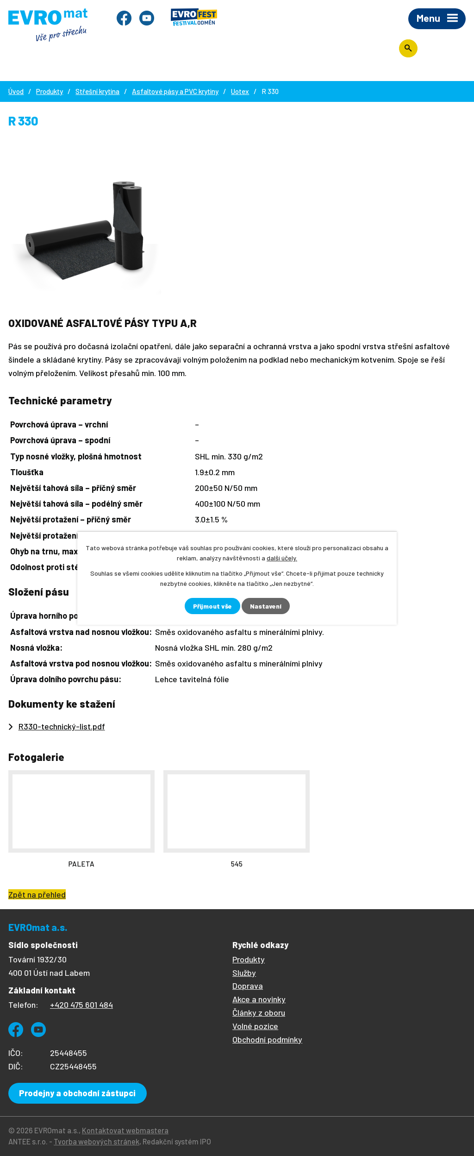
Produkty (49, 91)
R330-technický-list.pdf (62, 726)
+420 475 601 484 (81, 1004)
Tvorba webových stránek (96, 1141)
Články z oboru (258, 1012)
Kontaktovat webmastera (125, 1130)
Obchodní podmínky (267, 1039)
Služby (244, 973)
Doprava (247, 985)
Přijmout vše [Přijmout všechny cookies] (212, 606)
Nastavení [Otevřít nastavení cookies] (265, 606)
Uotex (240, 91)
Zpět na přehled (37, 894)
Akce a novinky (259, 999)
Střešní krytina (97, 91)
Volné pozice (255, 1026)
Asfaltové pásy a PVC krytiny (175, 91)
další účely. (282, 558)
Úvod (16, 91)
